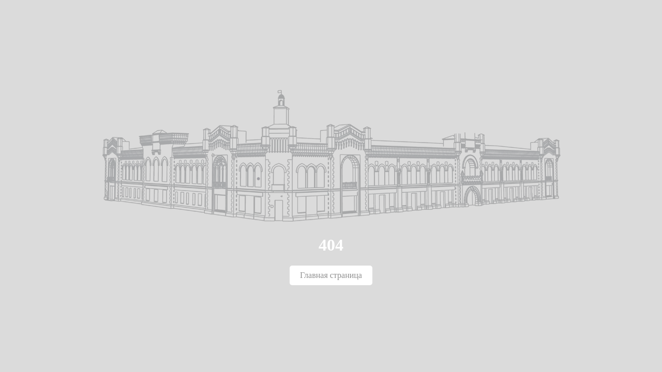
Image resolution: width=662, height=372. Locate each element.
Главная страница (331, 275)
